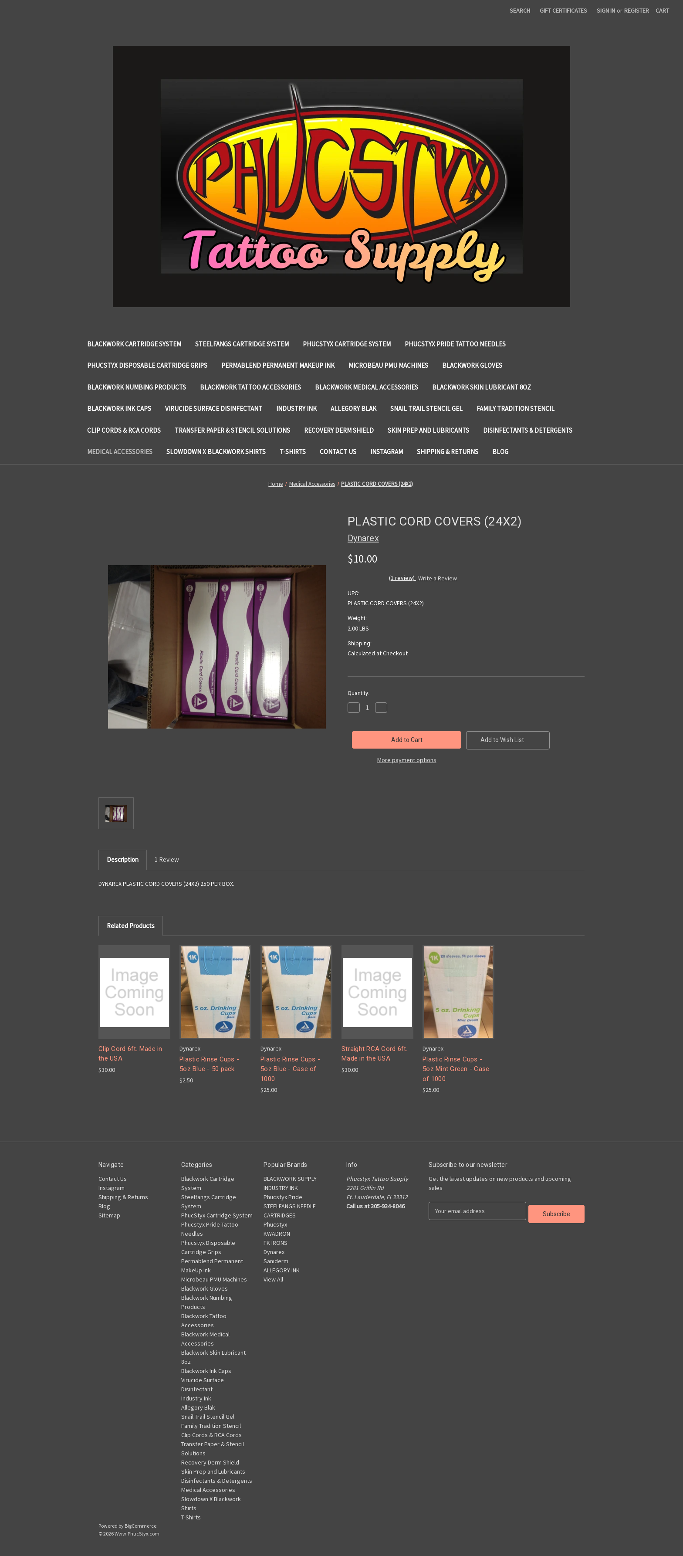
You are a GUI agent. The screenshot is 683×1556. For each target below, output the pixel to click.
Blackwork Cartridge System (134, 344)
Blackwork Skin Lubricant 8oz (481, 387)
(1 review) (402, 578)
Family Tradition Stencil (516, 408)
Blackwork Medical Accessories (366, 387)
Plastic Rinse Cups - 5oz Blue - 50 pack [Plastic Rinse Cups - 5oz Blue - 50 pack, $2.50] (209, 1064)
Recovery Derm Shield (339, 430)
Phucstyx (275, 1224)
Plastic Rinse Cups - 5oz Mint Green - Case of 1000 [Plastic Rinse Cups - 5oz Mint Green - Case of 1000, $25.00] (456, 1069)
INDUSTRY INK (281, 1188)
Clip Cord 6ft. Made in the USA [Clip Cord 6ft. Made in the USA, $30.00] (130, 1054)
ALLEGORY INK (282, 1270)
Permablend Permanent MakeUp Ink (278, 365)
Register (636, 10)
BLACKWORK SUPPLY (290, 1179)
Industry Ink (296, 408)
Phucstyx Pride (283, 1197)
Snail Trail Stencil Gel (426, 408)
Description (123, 859)
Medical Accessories (119, 451)
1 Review (167, 859)
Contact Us (338, 451)
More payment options (406, 760)
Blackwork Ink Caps (119, 408)
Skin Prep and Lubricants (428, 430)
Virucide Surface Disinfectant (213, 408)
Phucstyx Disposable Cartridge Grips (147, 365)
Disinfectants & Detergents (527, 430)
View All (273, 1279)
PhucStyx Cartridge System (347, 344)
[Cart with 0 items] (662, 10)
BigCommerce (140, 1525)
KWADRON (277, 1233)
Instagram (386, 451)
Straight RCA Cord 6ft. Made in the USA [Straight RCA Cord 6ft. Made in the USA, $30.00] (375, 1054)
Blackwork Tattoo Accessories (250, 387)
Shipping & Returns (447, 451)
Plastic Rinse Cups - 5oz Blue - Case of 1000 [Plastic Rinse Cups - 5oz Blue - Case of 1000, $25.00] (290, 1069)
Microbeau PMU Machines (388, 365)
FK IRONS (275, 1243)
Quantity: (358, 693)
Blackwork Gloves (472, 365)
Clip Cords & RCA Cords (124, 430)
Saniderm (276, 1261)
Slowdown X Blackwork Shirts (216, 451)
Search (520, 10)
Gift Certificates (563, 10)
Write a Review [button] (437, 578)
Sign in (606, 10)
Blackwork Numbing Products (136, 387)
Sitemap (109, 1215)
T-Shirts (293, 451)
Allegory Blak (353, 408)
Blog (500, 451)
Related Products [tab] (131, 926)
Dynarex (274, 1252)
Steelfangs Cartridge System (242, 344)
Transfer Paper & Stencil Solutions (232, 430)
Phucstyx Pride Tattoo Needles (455, 344)
